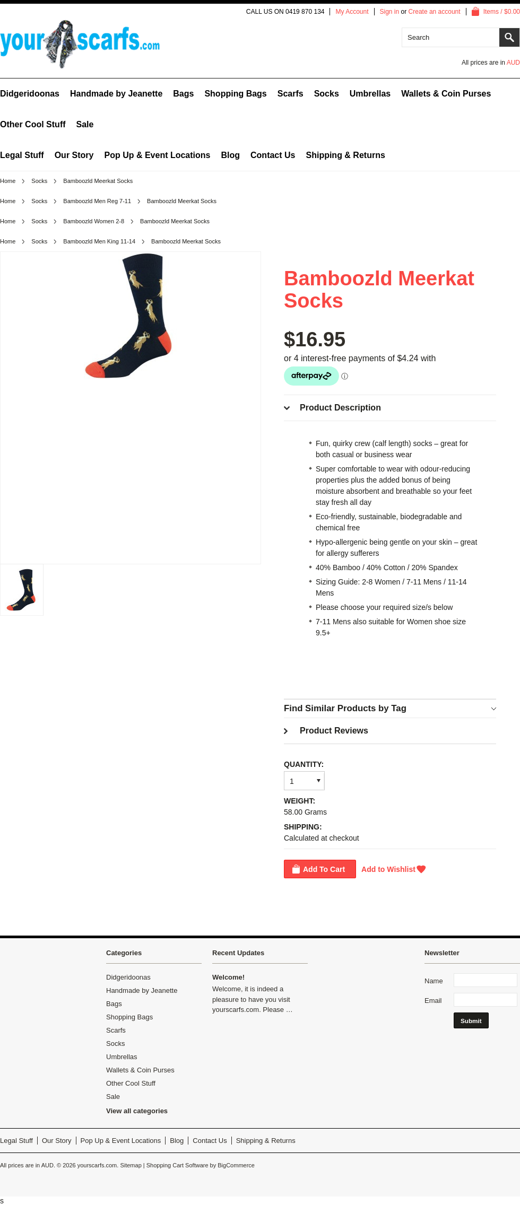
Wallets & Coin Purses (446, 93)
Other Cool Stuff (33, 124)
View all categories (137, 1111)
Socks (326, 93)
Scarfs (291, 93)
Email (433, 1001)
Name (433, 981)
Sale (85, 124)
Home (7, 181)
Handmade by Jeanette (116, 93)
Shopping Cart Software (177, 1165)
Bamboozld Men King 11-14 (99, 241)
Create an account (435, 11)
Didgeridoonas (29, 93)
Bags (183, 93)
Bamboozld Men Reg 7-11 (97, 201)
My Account (351, 11)
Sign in (390, 11)
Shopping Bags (235, 93)
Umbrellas (370, 93)
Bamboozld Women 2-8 (93, 221)
